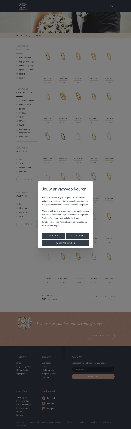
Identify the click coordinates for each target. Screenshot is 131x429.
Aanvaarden (77, 236)
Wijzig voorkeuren (65, 243)
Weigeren (53, 236)
